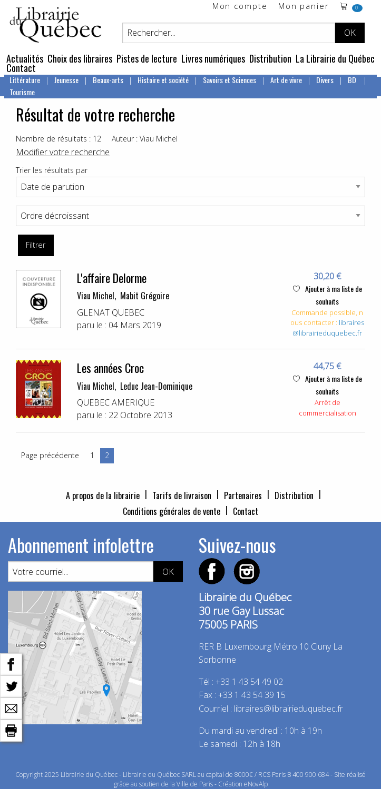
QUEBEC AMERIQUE (115, 402)
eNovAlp (256, 784)
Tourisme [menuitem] (22, 91)
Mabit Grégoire (144, 295)
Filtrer (35, 245)
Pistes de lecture (146, 58)
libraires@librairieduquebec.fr (328, 328)
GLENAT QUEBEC (110, 312)
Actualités (24, 58)
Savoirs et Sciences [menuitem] (229, 79)
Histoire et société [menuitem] (163, 79)
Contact (21, 68)
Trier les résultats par (51, 170)
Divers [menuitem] (325, 79)
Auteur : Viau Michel (145, 139)
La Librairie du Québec (335, 58)
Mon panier (303, 6)
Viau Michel (95, 295)
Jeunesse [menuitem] (66, 79)
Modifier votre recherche (63, 152)
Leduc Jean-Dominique (156, 386)
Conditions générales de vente (171, 511)
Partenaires (243, 495)
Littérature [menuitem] (24, 79)
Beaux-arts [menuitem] (108, 79)
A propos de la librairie (103, 495)
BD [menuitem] (353, 79)
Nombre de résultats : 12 (58, 139)
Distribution (270, 58)
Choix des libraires (79, 58)
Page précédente (50, 455)
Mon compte (240, 6)
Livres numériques (213, 58)
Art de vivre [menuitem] (286, 79)
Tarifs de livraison (181, 495)
